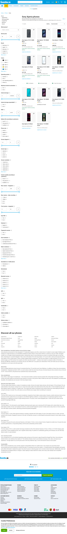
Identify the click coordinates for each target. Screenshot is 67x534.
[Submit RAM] (18, 112)
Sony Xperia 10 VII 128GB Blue (28, 100)
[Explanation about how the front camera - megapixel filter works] (14, 206)
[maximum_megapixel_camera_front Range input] (12, 209)
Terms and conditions (33, 516)
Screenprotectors (54, 487)
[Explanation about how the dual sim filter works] (6, 215)
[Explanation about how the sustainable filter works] (7, 305)
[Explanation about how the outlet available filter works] (9, 313)
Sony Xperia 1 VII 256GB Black (43, 40)
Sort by (48, 23)
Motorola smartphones (21, 490)
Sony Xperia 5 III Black (27, 124)
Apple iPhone (4, 17)
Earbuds (52, 490)
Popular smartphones (6, 485)
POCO (36, 346)
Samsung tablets (37, 486)
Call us (52, 497)
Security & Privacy (37, 498)
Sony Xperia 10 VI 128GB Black (58, 100)
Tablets (21, 5)
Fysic (19, 338)
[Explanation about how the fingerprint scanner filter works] (11, 230)
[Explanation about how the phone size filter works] (7, 128)
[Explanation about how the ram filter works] (4, 109)
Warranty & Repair (4, 503)
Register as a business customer (23, 498)
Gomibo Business (20, 497)
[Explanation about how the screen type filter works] (7, 148)
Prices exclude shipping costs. (45, 513)
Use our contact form (54, 498)
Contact (53, 496)
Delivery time (3, 499)
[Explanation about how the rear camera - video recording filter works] (16, 195)
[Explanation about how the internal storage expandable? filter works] (15, 102)
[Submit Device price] (18, 36)
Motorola (4, 22)
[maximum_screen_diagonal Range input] (12, 142)
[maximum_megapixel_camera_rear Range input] (12, 188)
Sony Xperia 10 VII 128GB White (43, 67)
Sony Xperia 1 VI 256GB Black (58, 67)
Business (48, 2)
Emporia (2, 346)
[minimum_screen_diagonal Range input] (4, 142)
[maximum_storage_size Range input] (12, 95)
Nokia (36, 338)
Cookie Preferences (42, 516)
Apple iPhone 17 (3, 486)
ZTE (52, 346)
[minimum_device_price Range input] (4, 36)
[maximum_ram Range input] (12, 112)
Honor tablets (36, 490)
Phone (10, 5)
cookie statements (11, 527)
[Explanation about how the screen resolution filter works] (10, 160)
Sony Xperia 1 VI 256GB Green (42, 124)
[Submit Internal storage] (18, 95)
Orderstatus (3, 498)
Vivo (52, 343)
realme (52, 336)
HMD (19, 341)
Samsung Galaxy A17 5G (5, 487)
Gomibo (36, 496)
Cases (52, 486)
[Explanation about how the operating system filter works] (10, 74)
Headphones (53, 491)
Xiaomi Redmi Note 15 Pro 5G (6, 492)
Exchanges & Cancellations (5, 502)
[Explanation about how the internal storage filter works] (9, 92)
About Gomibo (36, 497)
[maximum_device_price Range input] (12, 36)
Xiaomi (3, 23)
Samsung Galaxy (5, 19)
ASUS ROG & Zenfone (5, 340)
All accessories (53, 493)
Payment (2, 497)
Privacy (24, 516)
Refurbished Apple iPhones (6, 338)
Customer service (34, 5)
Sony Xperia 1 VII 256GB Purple (43, 100)
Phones (19, 485)
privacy (4, 527)
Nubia (36, 341)
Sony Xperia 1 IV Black (57, 40)
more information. (45, 514)
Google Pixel (4, 20)
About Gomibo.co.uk (18, 516)
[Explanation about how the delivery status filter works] (9, 320)
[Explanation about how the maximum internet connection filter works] (16, 85)
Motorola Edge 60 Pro (4, 493)
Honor (19, 343)
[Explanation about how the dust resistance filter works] (9, 237)
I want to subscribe (47, 475)
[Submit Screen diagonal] (18, 142)
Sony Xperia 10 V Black (27, 67)
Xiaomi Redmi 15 (4, 491)
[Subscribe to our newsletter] (27, 475)
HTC (19, 345)
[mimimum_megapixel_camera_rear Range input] (4, 188)
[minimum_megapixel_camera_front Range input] (4, 209)
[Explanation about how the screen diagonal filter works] (9, 139)
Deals (6, 5)
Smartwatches (53, 492)
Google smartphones (21, 491)
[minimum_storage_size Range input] (4, 95)
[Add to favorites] (33, 29)
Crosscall (3, 343)
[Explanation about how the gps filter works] (4, 291)
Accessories (16, 5)
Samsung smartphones (21, 487)
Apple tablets (36, 487)
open (61, 458)
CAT (2, 341)
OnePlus (36, 343)
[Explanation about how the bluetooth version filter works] (10, 276)
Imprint (27, 516)
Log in (52, 2)
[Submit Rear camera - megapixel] (18, 188)
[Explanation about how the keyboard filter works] (6, 223)
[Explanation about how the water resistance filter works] (10, 246)
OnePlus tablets (37, 491)
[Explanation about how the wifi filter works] (4, 298)
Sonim (52, 340)
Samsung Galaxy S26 (4, 490)
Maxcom (19, 346)
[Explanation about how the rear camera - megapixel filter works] (13, 185)
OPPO (36, 345)
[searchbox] (28, 2)
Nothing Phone (38, 340)
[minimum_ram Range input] (4, 112)
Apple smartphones (20, 486)
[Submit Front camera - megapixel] (18, 209)
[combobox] (30, 2)
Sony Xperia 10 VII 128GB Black (28, 40)
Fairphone (20, 336)
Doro (2, 345)
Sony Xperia (53, 341)
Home (2, 13)
